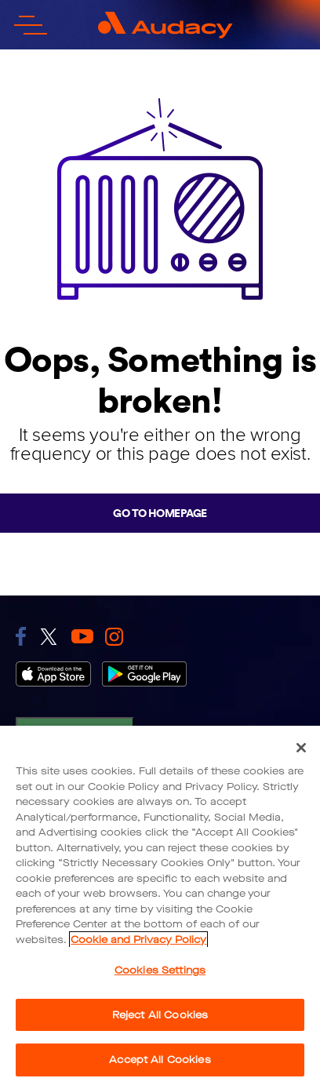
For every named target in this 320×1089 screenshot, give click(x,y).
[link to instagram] (114, 637)
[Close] (301, 747)
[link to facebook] (21, 636)
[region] (160, 907)
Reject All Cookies (160, 1015)
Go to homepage (159, 513)
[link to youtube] (82, 636)
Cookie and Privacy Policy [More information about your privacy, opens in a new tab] (138, 939)
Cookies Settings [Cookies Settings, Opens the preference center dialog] (160, 970)
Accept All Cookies (159, 1059)
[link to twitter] (49, 636)
